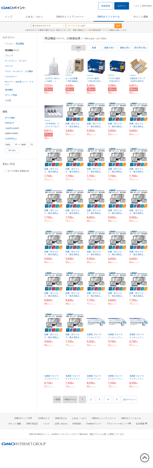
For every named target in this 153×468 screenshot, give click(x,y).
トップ (8, 16)
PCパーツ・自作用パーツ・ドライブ (19, 83)
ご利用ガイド (43, 418)
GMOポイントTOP (23, 418)
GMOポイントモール (108, 16)
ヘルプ (136, 6)
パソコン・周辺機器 (14, 43)
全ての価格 (10, 118)
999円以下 (9, 123)
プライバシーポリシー (118, 423)
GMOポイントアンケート (70, 16)
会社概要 (141, 423)
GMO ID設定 (147, 6)
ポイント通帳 (140, 16)
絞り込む (12, 150)
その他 (8, 100)
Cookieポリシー (93, 423)
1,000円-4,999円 (12, 128)
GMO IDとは (61, 418)
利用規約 (77, 423)
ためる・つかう (34, 16)
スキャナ (9, 66)
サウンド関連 (11, 95)
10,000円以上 (11, 138)
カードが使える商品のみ (16, 170)
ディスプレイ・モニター (16, 61)
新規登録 (105, 6)
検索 (118, 26)
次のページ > (129, 399)
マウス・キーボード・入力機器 (19, 71)
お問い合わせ (61, 423)
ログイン (121, 6)
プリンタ (9, 55)
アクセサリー (11, 76)
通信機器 (9, 90)
